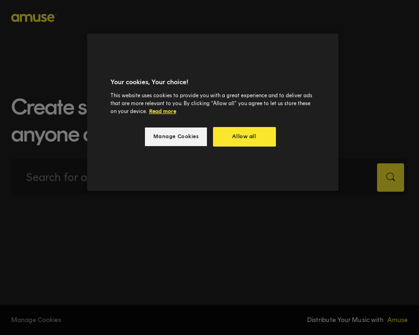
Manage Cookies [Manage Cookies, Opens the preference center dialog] (176, 136)
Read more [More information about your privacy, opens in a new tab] (162, 111)
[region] (212, 112)
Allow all (244, 136)
